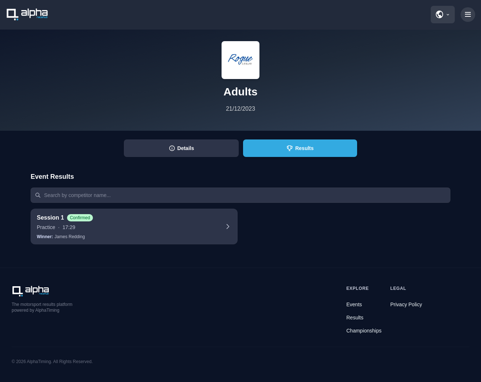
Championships (364, 331)
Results (355, 317)
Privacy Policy (406, 304)
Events (354, 304)
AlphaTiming (39, 361)
